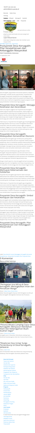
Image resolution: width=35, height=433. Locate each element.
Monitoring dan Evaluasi (9, 370)
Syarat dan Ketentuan (9, 420)
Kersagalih (23, 254)
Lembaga (5, 18)
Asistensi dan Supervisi (9, 365)
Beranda (5, 13)
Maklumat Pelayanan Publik (10, 385)
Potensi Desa (14, 291)
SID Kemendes (7, 413)
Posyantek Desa (26, 256)
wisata (13, 333)
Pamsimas (6, 398)
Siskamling (6, 400)
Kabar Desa (13, 13)
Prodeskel (6, 409)
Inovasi (12, 254)
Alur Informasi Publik (8, 381)
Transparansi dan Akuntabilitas (11, 374)
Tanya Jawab (6, 424)
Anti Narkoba (6, 396)
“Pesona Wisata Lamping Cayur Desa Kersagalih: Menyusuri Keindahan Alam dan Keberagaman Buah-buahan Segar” (17, 327)
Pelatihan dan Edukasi (9, 368)
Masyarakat (11, 256)
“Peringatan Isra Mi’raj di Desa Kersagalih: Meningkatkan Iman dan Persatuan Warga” (17, 286)
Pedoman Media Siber (9, 422)
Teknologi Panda (7, 416)
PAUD (4, 405)
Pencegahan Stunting (8, 402)
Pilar (21, 256)
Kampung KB (6, 389)
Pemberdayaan (7, 392)
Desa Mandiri (6, 254)
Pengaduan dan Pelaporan (10, 372)
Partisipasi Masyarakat (9, 366)
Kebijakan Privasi (7, 418)
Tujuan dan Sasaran (8, 361)
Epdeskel (5, 411)
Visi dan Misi (6, 363)
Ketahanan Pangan (8, 403)
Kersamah (29, 254)
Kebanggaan (17, 254)
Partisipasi (16, 256)
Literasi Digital (7, 394)
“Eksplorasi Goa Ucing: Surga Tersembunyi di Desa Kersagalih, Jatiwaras (15, 345)
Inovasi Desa (6, 390)
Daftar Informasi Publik (9, 383)
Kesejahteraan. (4, 256)
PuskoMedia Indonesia (10, 53)
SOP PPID (5, 379)
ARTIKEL (2, 43)
